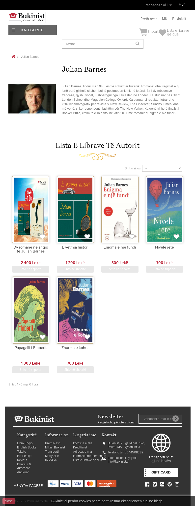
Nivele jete (164, 247)
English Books (26, 447)
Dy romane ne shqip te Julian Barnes (30, 249)
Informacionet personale (89, 456)
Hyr (182, 4)
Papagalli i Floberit (31, 348)
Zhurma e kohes (75, 348)
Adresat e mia (82, 451)
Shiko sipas (133, 168)
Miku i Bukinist (55, 447)
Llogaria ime (84, 435)
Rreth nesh (149, 19)
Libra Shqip (24, 443)
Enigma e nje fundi (120, 247)
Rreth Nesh (52, 443)
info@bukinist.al (118, 461)
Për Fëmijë (24, 456)
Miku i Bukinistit (174, 19)
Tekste (21, 451)
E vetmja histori (75, 247)
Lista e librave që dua (87, 460)
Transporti (52, 451)
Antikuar (23, 472)
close (9, 501)
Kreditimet (80, 447)
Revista (22, 460)
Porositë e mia (82, 443)
